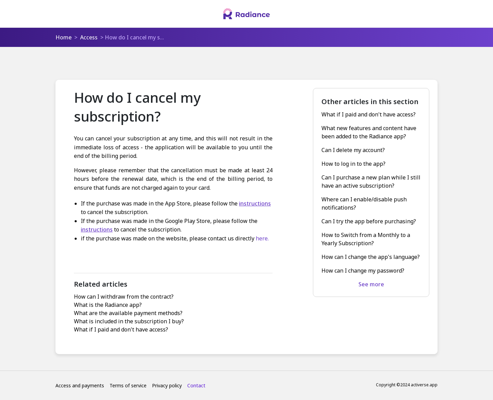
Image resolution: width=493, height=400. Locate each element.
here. (262, 238)
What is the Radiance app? (108, 305)
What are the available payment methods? (128, 313)
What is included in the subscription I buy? (129, 321)
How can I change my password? (362, 270)
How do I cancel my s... (134, 37)
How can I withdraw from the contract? (124, 296)
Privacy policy (167, 385)
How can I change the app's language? (370, 257)
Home (63, 37)
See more (371, 284)
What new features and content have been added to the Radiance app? (368, 132)
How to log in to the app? (353, 163)
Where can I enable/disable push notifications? (364, 203)
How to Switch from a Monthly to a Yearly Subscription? (365, 239)
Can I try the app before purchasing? (368, 221)
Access (89, 37)
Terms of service (128, 385)
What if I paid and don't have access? (121, 329)
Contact (196, 385)
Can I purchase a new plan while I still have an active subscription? (370, 181)
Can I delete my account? (353, 150)
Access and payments (79, 385)
